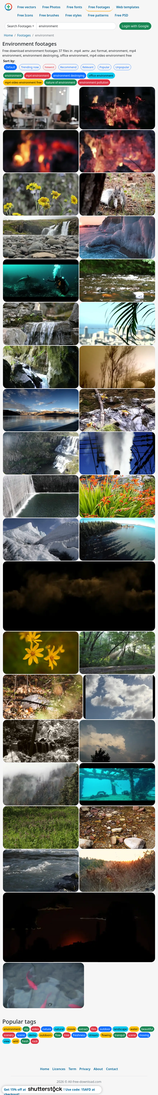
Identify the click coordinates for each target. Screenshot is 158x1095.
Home (8, 35)
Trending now (30, 67)
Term (72, 1069)
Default (10, 67)
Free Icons (25, 15)
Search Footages (19, 26)
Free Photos (51, 7)
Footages (24, 35)
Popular (105, 67)
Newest (49, 67)
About (98, 1069)
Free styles (73, 15)
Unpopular (122, 67)
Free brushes (49, 15)
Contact (112, 1069)
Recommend (68, 67)
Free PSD (121, 15)
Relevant (88, 67)
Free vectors (26, 7)
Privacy (84, 1069)
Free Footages (99, 7)
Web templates (127, 7)
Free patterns (98, 15)
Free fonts (74, 7)
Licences (58, 1069)
